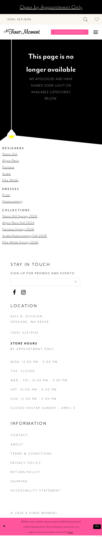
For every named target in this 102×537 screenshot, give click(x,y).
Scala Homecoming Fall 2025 (24, 236)
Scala (6, 174)
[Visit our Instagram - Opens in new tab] (23, 294)
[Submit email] (86, 282)
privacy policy (26, 464)
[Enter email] (52, 283)
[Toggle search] (85, 19)
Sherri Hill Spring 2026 (19, 216)
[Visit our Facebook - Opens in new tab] (14, 294)
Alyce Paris (10, 160)
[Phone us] (19, 19)
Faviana (8, 167)
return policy (25, 473)
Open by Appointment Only (51, 7)
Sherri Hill (9, 154)
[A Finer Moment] (22, 31)
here (70, 533)
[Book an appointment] (69, 32)
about (17, 446)
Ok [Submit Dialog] (96, 528)
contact (19, 437)
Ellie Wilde (10, 180)
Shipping (19, 483)
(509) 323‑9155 (25, 334)
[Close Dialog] (5, 528)
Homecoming (12, 201)
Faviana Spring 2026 (18, 229)
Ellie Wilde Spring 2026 (20, 242)
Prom (6, 195)
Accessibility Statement (36, 492)
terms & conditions (31, 455)
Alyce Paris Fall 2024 (18, 223)
